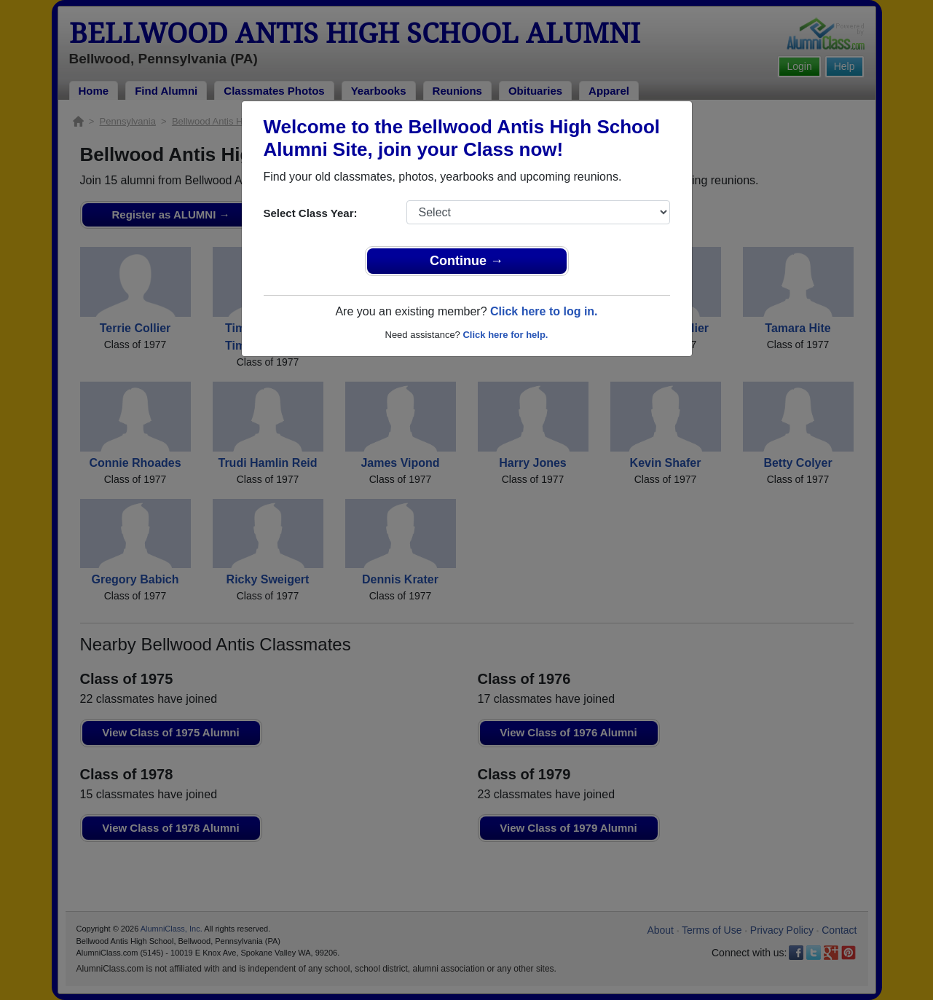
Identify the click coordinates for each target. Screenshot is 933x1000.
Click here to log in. (544, 311)
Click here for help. (505, 334)
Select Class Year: (311, 213)
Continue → (466, 260)
